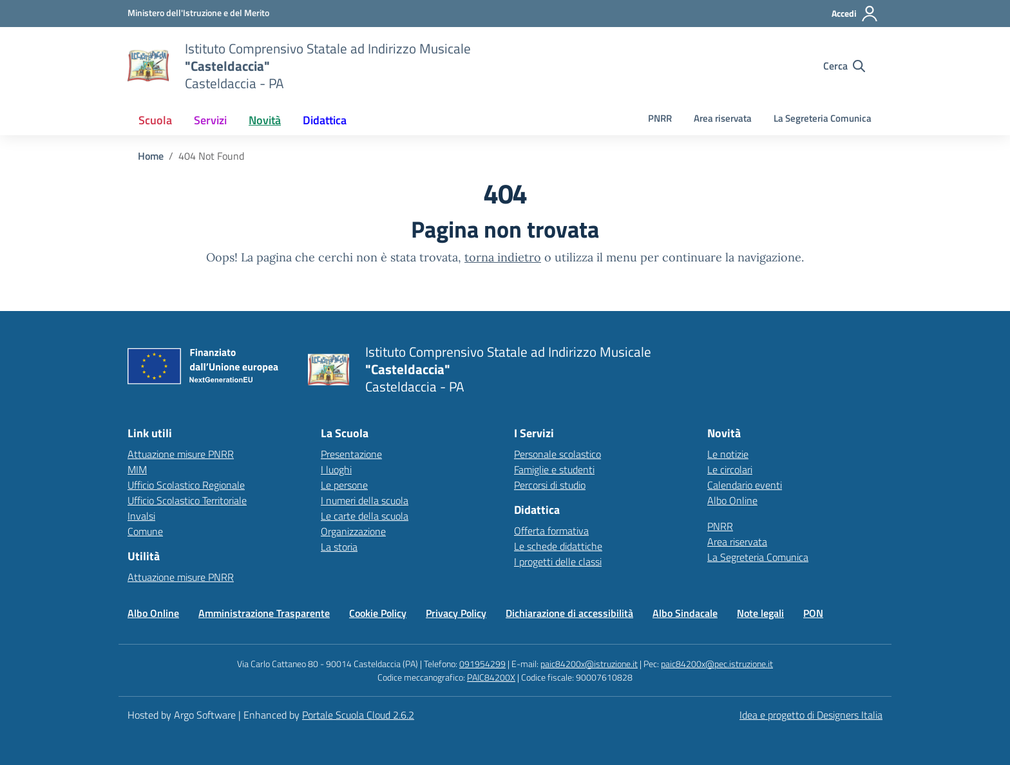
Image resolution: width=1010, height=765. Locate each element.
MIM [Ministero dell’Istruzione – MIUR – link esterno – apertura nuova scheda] (137, 469)
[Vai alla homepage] (148, 65)
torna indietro (502, 257)
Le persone (344, 485)
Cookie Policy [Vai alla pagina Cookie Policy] (377, 613)
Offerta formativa (551, 530)
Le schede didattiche (558, 546)
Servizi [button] (210, 120)
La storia (339, 546)
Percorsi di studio (550, 485)
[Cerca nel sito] (844, 66)
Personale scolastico (557, 454)
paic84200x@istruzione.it (589, 663)
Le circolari (729, 469)
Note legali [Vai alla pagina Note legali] (760, 613)
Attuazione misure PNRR (181, 454)
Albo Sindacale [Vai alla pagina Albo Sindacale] (685, 613)
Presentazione (351, 454)
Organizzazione (353, 531)
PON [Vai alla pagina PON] (813, 613)
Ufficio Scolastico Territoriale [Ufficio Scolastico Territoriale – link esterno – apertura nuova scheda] (187, 500)
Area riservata (723, 118)
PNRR (660, 118)
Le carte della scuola (364, 516)
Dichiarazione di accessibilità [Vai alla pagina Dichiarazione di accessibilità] (569, 613)
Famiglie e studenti (554, 469)
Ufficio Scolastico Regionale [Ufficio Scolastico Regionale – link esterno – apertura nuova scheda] (186, 485)
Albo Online (732, 500)
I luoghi (336, 469)
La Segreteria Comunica (823, 118)
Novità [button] (265, 120)
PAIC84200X (491, 677)
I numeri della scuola (364, 500)
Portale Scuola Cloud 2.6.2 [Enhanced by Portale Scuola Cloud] (358, 714)
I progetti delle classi (558, 561)
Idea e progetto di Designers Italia (810, 714)
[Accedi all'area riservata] (855, 13)
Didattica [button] (325, 120)
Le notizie (727, 454)
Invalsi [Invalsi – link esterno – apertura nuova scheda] (141, 516)
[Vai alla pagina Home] (151, 156)
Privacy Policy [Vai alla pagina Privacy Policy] (456, 613)
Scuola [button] (155, 120)
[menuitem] (155, 120)
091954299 (482, 663)
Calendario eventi (744, 485)
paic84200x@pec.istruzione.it (717, 663)
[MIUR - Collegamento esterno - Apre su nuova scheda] (198, 13)
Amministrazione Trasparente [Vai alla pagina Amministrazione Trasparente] (264, 613)
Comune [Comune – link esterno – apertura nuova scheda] (145, 531)
